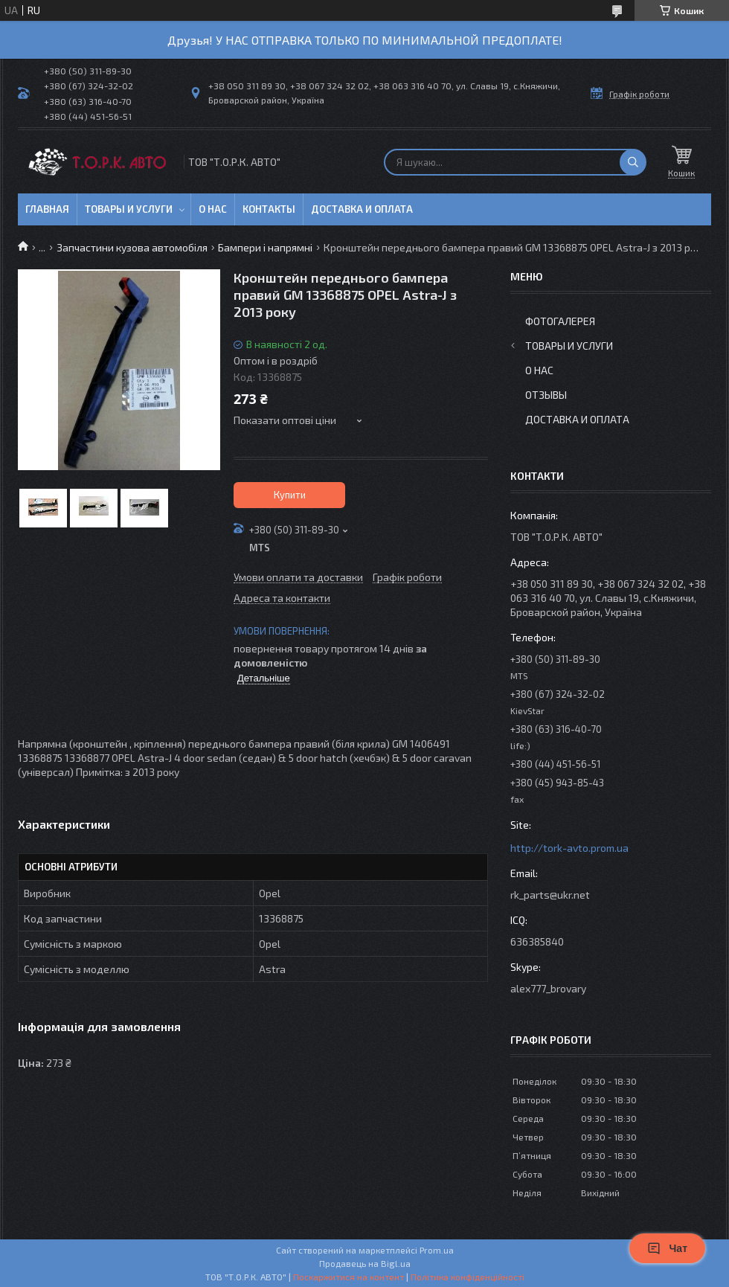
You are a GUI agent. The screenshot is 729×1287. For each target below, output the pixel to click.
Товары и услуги (129, 209)
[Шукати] (633, 162)
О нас (213, 209)
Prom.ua (437, 1250)
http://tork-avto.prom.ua (569, 847)
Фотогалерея (560, 321)
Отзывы (546, 394)
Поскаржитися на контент (348, 1276)
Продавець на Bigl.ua (365, 1263)
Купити (290, 495)
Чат (667, 1248)
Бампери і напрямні (265, 247)
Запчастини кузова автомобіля (132, 247)
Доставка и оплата (362, 209)
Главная (47, 209)
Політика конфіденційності (467, 1276)
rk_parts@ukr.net (550, 894)
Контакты (269, 209)
